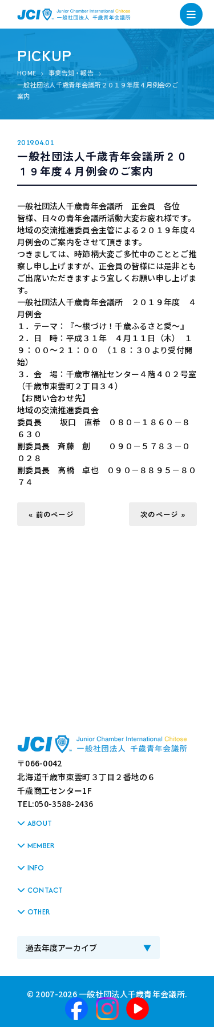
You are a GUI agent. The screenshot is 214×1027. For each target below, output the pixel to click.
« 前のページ (51, 514)
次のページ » (162, 514)
